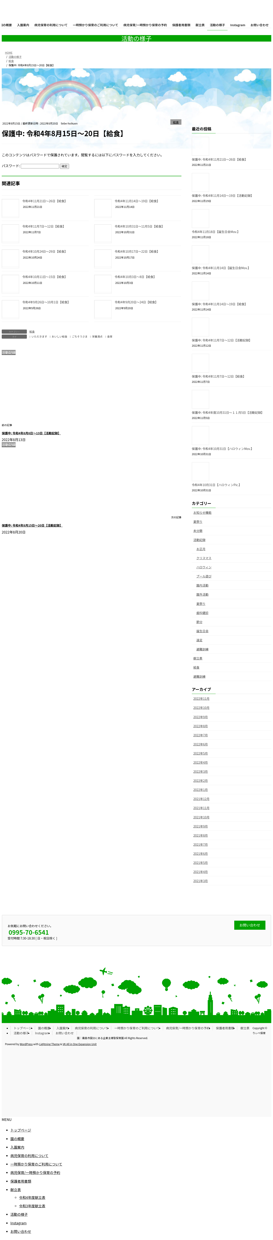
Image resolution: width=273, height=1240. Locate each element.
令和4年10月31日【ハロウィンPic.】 (217, 485)
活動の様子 (21, 1033)
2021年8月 (200, 835)
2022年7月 (200, 735)
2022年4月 (200, 762)
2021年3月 (200, 881)
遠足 (199, 640)
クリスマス (204, 558)
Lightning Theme (49, 1044)
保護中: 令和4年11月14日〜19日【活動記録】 (223, 195)
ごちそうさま (79, 336)
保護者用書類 (225, 1028)
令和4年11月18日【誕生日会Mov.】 (216, 232)
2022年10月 (201, 707)
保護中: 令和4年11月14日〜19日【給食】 (219, 304)
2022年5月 (200, 753)
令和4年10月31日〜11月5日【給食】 (140, 226)
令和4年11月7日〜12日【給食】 (44, 226)
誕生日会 (202, 631)
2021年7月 (200, 844)
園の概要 (44, 1028)
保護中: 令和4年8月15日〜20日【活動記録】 (32, 525)
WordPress (26, 1044)
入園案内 (63, 1028)
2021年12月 (201, 799)
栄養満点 (97, 336)
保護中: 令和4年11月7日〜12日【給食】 (219, 376)
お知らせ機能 (202, 512)
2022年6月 (200, 744)
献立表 (197, 658)
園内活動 (202, 585)
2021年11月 (201, 808)
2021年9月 (200, 826)
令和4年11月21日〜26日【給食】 (44, 201)
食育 (109, 336)
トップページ (23, 1028)
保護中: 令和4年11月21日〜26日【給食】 (219, 159)
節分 (199, 622)
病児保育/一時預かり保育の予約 (188, 1028)
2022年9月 (200, 717)
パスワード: (30, 165)
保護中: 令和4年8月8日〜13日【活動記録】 (31, 433)
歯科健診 (202, 613)
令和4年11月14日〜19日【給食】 (137, 201)
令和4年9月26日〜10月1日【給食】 (46, 302)
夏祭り (197, 521)
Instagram (42, 1033)
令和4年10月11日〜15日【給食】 (44, 277)
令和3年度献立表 (32, 1205)
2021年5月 (200, 862)
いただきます (39, 336)
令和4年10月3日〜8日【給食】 (136, 277)
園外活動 (202, 594)
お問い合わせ (64, 1033)
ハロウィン (204, 567)
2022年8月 (200, 726)
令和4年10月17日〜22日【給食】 (137, 251)
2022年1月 (200, 789)
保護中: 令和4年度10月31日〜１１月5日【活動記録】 (228, 412)
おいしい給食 (59, 336)
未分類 (197, 531)
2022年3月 (200, 771)
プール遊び (204, 576)
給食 (176, 122)
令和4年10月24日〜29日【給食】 (44, 251)
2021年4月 (200, 872)
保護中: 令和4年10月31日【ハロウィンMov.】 (223, 448)
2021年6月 (200, 853)
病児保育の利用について (91, 1028)
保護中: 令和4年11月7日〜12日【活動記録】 (222, 340)
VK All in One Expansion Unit (80, 1044)
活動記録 (199, 540)
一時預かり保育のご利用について (137, 1028)
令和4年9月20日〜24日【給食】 (136, 302)
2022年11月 (201, 698)
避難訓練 (202, 649)
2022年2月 (200, 780)
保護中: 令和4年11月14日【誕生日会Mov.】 (221, 268)
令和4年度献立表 (32, 1197)
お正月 (200, 549)
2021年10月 (201, 817)
